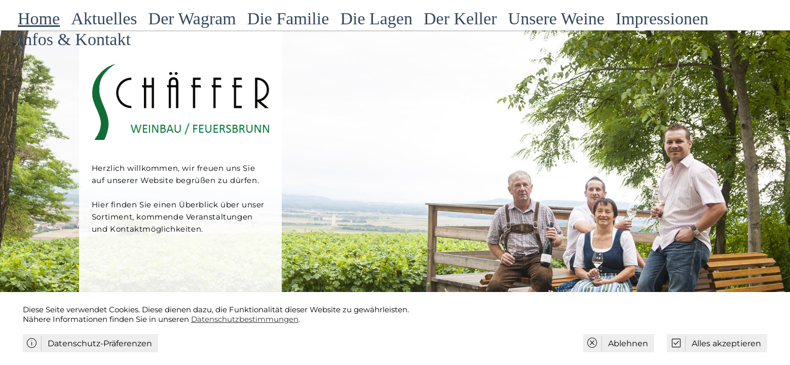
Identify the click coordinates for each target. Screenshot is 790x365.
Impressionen (662, 18)
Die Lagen (376, 18)
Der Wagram (192, 18)
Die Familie (288, 18)
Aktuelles (104, 18)
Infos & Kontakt (74, 39)
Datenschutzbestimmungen (244, 319)
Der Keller (460, 18)
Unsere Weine (556, 18)
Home (39, 18)
